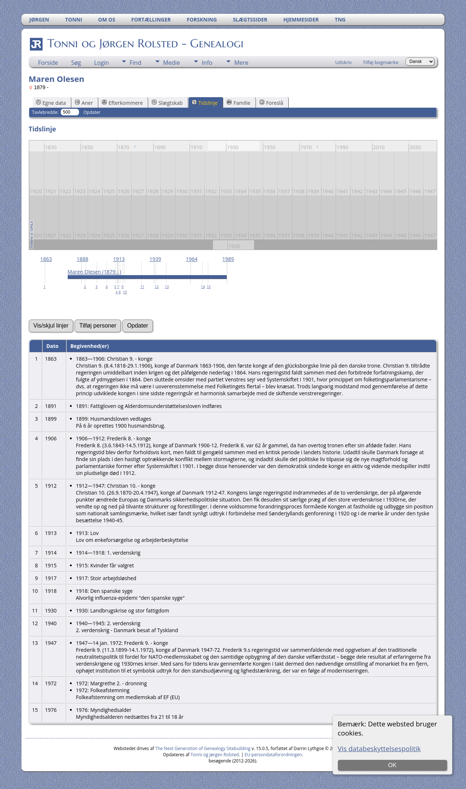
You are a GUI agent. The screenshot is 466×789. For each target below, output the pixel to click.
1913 (119, 258)
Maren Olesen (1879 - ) (94, 271)
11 (142, 286)
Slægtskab (167, 102)
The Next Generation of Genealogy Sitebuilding (202, 748)
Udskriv (343, 62)
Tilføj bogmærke (380, 62)
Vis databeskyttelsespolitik (379, 748)
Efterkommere (122, 102)
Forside (48, 63)
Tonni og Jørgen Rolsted (215, 755)
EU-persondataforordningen (273, 755)
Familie (238, 102)
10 (125, 292)
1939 (155, 258)
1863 (46, 258)
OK (392, 765)
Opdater (91, 112)
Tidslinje (205, 102)
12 (157, 286)
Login (101, 63)
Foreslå (271, 102)
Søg (76, 63)
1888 (82, 258)
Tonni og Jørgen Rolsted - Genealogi (145, 43)
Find (135, 63)
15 (209, 286)
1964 (192, 258)
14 (203, 286)
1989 (228, 258)
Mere (241, 63)
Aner (84, 102)
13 (167, 286)
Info (207, 63)
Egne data (51, 102)
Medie (171, 63)
